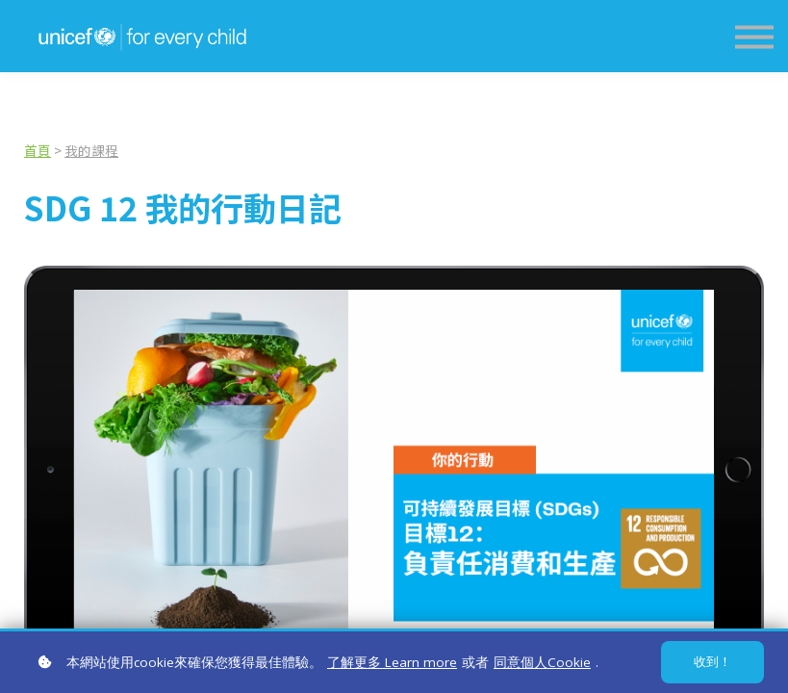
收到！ (712, 662)
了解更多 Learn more (392, 662)
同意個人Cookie (542, 662)
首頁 (37, 150)
